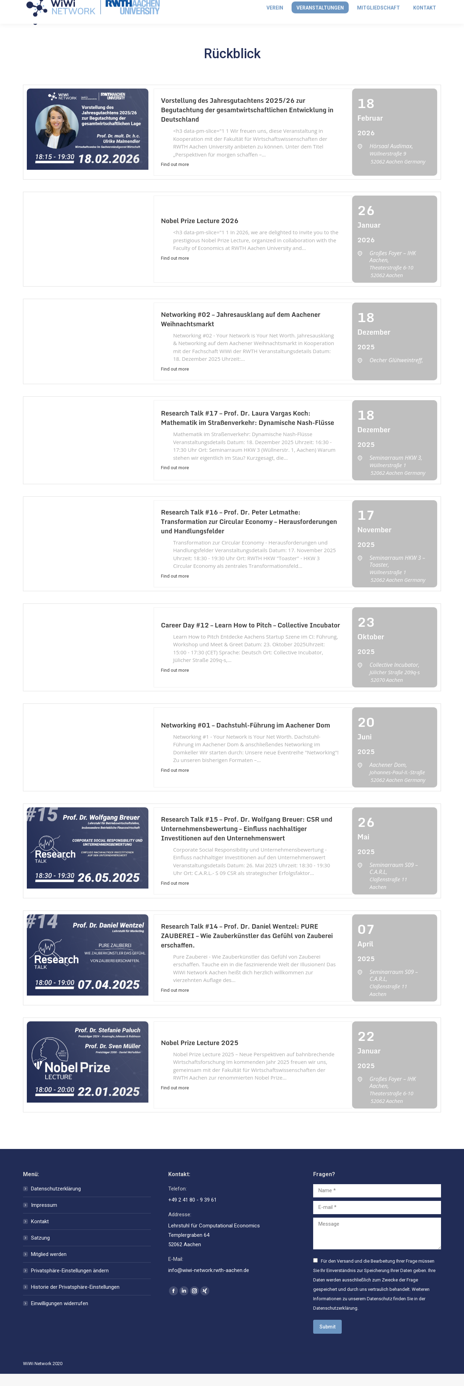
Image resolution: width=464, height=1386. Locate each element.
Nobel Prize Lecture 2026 (200, 233)
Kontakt (40, 1234)
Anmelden (378, 6)
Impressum (44, 1217)
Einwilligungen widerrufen (59, 1315)
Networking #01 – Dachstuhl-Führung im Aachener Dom (245, 737)
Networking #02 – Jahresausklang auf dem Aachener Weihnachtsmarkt (240, 331)
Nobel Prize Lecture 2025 (200, 1055)
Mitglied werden (422, 6)
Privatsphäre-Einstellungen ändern (70, 1283)
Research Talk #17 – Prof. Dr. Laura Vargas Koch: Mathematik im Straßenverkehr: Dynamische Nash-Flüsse (247, 430)
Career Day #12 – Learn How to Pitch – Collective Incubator (250, 637)
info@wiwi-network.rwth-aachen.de (67, 6)
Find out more (175, 176)
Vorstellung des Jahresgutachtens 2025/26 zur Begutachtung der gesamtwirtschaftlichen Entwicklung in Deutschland (247, 122)
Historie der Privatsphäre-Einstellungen (75, 1299)
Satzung (40, 1250)
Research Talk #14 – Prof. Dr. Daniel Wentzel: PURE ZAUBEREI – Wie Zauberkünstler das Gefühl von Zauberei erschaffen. (247, 947)
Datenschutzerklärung (56, 1201)
